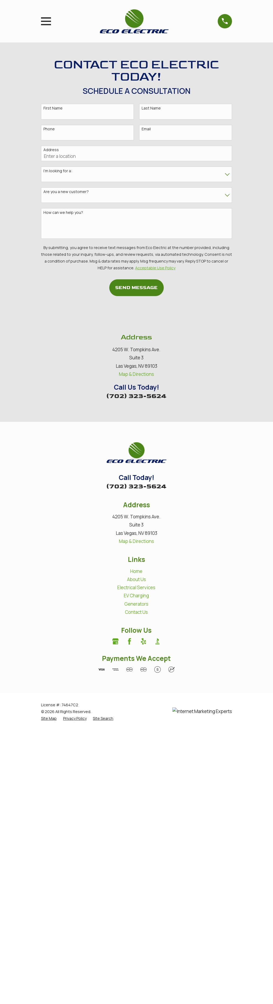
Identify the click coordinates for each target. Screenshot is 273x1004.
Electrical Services (136, 587)
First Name (53, 108)
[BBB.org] (157, 641)
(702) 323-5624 (136, 396)
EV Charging (136, 595)
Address (51, 150)
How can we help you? (63, 212)
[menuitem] (49, 718)
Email (146, 129)
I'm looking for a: (57, 171)
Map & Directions (136, 374)
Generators (136, 604)
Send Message (136, 287)
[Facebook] (129, 641)
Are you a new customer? (66, 192)
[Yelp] (143, 641)
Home (136, 571)
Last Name (151, 108)
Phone (49, 129)
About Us (136, 579)
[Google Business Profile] (115, 641)
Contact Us (136, 612)
